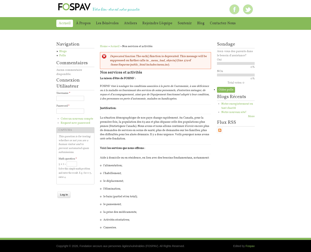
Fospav (250, 246)
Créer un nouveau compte (77, 119)
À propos (83, 23)
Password (62, 106)
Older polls (226, 90)
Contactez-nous (223, 23)
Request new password (75, 123)
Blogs (63, 51)
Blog (200, 23)
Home (104, 46)
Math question (68, 159)
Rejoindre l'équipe (157, 23)
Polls (62, 55)
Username (63, 93)
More (251, 116)
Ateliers (130, 23)
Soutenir (185, 23)
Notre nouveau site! (233, 112)
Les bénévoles (107, 23)
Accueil (65, 23)
